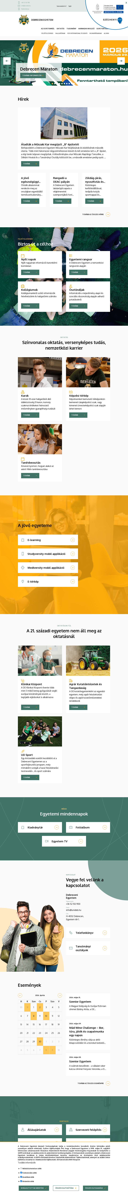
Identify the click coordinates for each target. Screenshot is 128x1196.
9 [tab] (71, 83)
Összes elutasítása (64, 1188)
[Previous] (7, 61)
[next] (60, 995)
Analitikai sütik (28, 1177)
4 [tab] (59, 83)
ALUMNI (106, 33)
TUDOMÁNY (71, 29)
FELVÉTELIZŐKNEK (47, 33)
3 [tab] (57, 83)
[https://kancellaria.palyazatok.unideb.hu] (104, 16)
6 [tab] (64, 83)
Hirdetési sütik (28, 1181)
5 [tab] (62, 83)
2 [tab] (54, 83)
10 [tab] (74, 83)
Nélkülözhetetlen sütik (31, 1169)
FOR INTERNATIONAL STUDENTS (77, 33)
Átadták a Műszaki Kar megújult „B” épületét (50, 144)
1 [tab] (52, 83)
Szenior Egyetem (80, 1001)
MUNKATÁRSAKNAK (96, 33)
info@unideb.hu (26, 6)
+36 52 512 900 (25, 2)
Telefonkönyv (25, 9)
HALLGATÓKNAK (60, 33)
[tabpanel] (64, 61)
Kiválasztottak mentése (32, 1188)
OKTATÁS (60, 29)
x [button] (126, 2)
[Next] (121, 61)
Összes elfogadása (94, 1188)
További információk (32, 75)
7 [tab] (66, 83)
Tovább (26, 164)
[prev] (20, 995)
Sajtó (70, 6)
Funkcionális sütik (29, 1173)
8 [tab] (69, 83)
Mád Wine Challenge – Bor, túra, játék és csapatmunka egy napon (86, 1031)
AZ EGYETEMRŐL (47, 29)
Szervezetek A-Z (61, 6)
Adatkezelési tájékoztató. (46, 1160)
